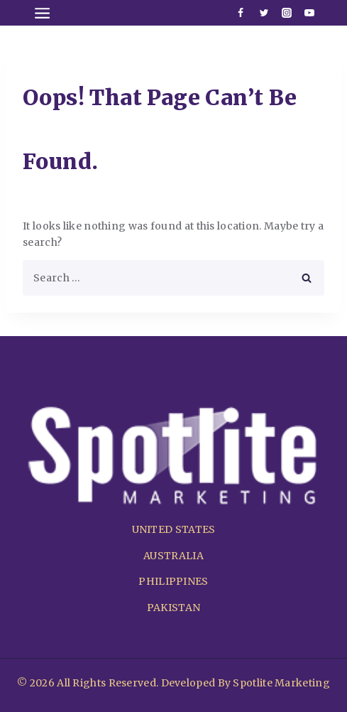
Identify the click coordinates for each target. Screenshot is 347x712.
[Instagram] (287, 13)
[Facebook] (240, 13)
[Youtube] (309, 13)
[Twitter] (264, 13)
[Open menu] (42, 13)
